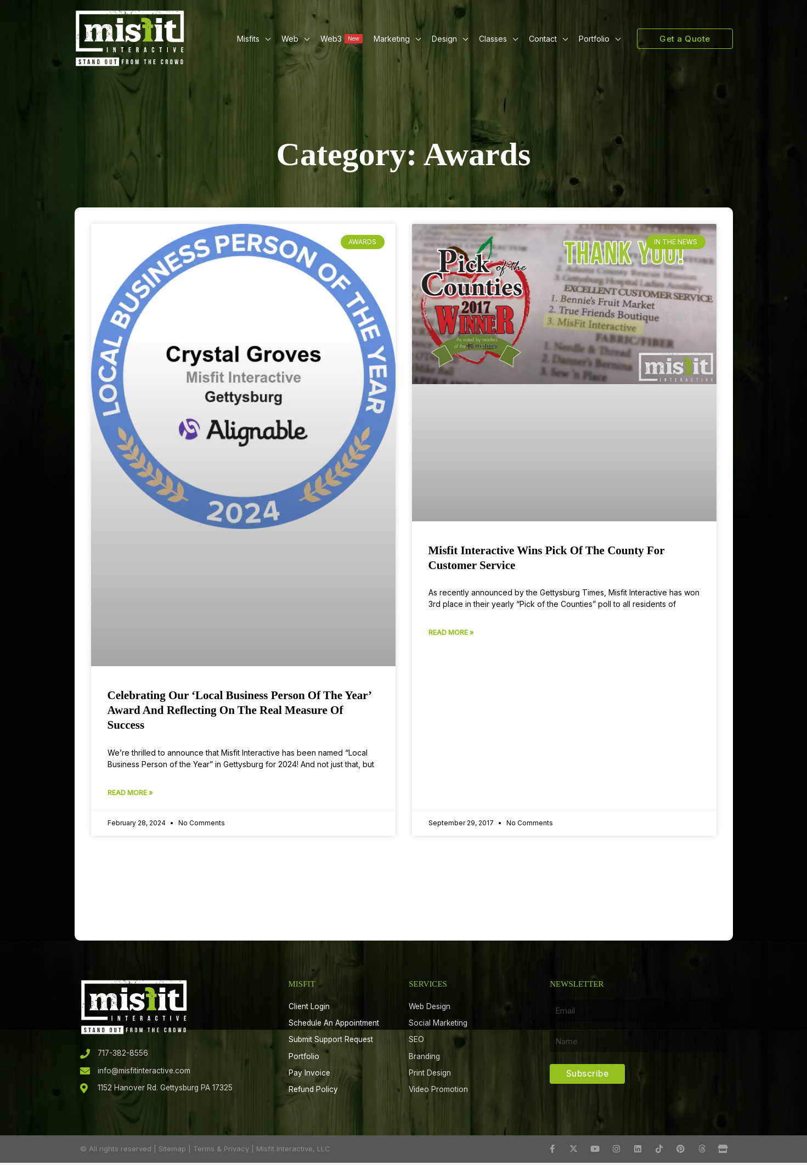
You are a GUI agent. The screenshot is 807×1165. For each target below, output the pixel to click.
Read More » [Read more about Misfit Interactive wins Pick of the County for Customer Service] (450, 632)
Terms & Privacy (221, 1150)
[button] (264, 39)
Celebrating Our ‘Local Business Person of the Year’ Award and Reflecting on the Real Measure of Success (239, 710)
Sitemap (172, 1150)
